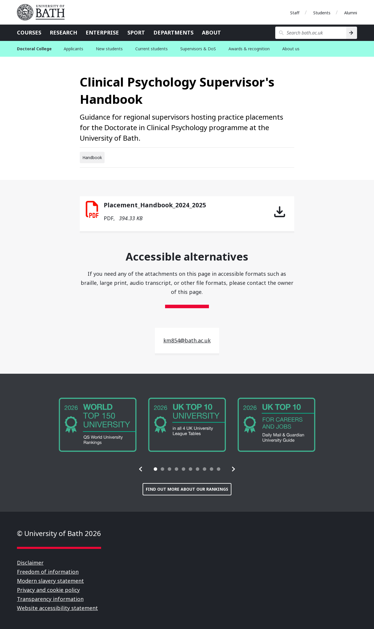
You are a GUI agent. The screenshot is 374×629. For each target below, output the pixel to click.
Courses (29, 32)
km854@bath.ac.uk (187, 340)
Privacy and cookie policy (48, 589)
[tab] (155, 469)
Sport (136, 32)
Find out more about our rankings (187, 489)
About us (290, 48)
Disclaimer (30, 562)
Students (321, 12)
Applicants (73, 48)
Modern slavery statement (50, 580)
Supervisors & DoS (198, 48)
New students (109, 48)
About (211, 32)
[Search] (351, 33)
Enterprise (102, 32)
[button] (141, 469)
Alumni (350, 12)
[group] (97, 425)
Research (63, 32)
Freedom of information (48, 571)
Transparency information (50, 598)
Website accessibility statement (57, 607)
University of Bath (43, 12)
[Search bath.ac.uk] (310, 33)
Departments (173, 32)
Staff (294, 12)
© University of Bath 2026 (59, 533)
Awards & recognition (249, 48)
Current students (151, 48)
